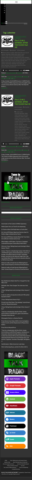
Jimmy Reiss (16, 59)
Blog (22, 12)
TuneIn (7, 78)
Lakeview (18, 60)
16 (19, 23)
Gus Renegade (5, 50)
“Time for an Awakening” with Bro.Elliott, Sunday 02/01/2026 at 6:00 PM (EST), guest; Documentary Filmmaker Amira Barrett (14, 313)
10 (12, 23)
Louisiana (14, 62)
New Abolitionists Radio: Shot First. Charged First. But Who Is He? (15, 17)
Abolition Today (7, 462)
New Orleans (8, 63)
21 (25, 23)
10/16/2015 (26, 107)
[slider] (14, 70)
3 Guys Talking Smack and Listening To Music (18, 460)
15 (18, 23)
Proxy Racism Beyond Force (8, 327)
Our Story (23, 465)
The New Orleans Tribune (15, 65)
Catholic (19, 54)
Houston (20, 124)
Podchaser (25, 76)
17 (20, 23)
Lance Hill (22, 60)
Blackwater (8, 54)
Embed (3, 74)
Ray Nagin (19, 63)
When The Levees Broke (11, 66)
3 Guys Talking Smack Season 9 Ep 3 (10, 299)
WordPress (4, 474)
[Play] (3, 70)
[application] (16, 70)
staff (4, 20)
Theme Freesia (27, 472)
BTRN (6, 460)
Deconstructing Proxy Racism (8, 463)
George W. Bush (17, 57)
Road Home (20, 137)
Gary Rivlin (11, 57)
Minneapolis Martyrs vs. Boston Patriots (12, 318)
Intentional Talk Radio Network (23, 463)
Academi (12, 52)
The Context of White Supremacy (20, 37)
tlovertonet (4, 223)
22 (26, 23)
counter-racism (8, 55)
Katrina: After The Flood (10, 60)
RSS (11, 78)
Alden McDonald (18, 52)
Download (19, 73)
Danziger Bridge (23, 119)
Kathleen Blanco (22, 127)
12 (14, 23)
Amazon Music (11, 76)
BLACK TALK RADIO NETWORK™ (9, 472)
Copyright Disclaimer (16, 469)
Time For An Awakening (19, 226)
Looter (9, 62)
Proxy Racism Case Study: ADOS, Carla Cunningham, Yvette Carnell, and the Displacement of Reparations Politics (15, 322)
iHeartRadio (19, 76)
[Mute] (24, 70)
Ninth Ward (14, 63)
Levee (7, 62)
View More (5, 88)
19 (23, 23)
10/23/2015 (13, 50)
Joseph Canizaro (22, 59)
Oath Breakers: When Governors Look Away (13, 344)
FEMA (7, 57)
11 (13, 23)
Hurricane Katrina (9, 59)
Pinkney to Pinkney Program (12, 465)
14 (17, 23)
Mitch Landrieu (21, 134)
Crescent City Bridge (16, 55)
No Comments (18, 20)
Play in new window (11, 73)
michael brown (19, 62)
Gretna (22, 57)
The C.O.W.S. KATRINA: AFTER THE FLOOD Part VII (22, 101)
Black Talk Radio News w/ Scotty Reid (11, 12)
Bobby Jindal (14, 54)
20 (24, 23)
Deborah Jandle (5, 262)
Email (2, 78)
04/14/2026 (10, 20)
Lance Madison (20, 130)
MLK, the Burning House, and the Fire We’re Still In (14, 347)
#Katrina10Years (6, 52)
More (14, 78)
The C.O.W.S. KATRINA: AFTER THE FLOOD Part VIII (21, 43)
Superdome (6, 65)
